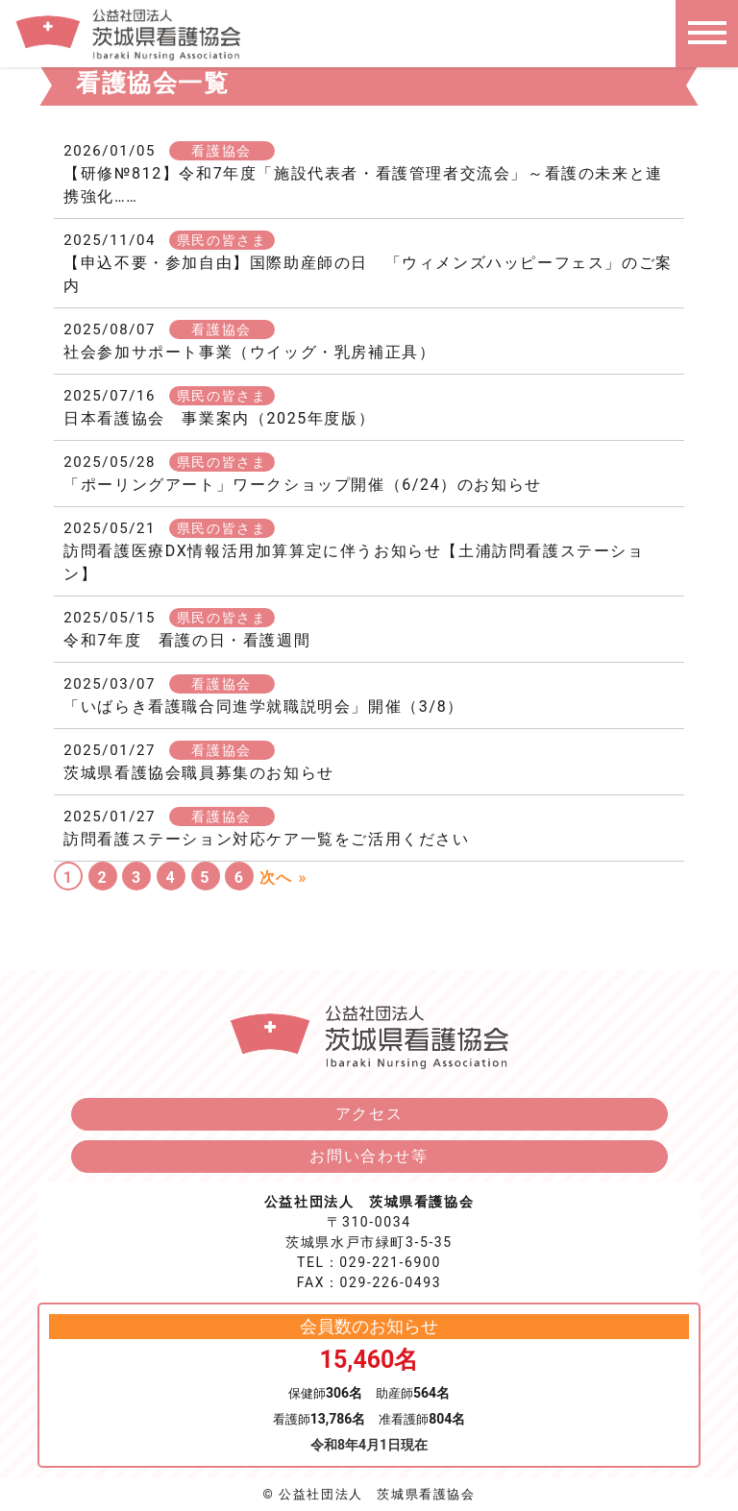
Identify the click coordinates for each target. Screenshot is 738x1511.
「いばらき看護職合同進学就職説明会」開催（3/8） (263, 706)
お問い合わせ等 (368, 1156)
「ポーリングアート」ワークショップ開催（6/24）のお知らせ (302, 484)
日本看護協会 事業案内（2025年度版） (219, 418)
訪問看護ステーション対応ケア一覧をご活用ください (266, 839)
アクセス (369, 1114)
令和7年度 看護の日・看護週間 (186, 640)
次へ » (283, 877)
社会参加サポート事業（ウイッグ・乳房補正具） (249, 352)
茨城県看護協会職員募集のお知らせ (198, 773)
